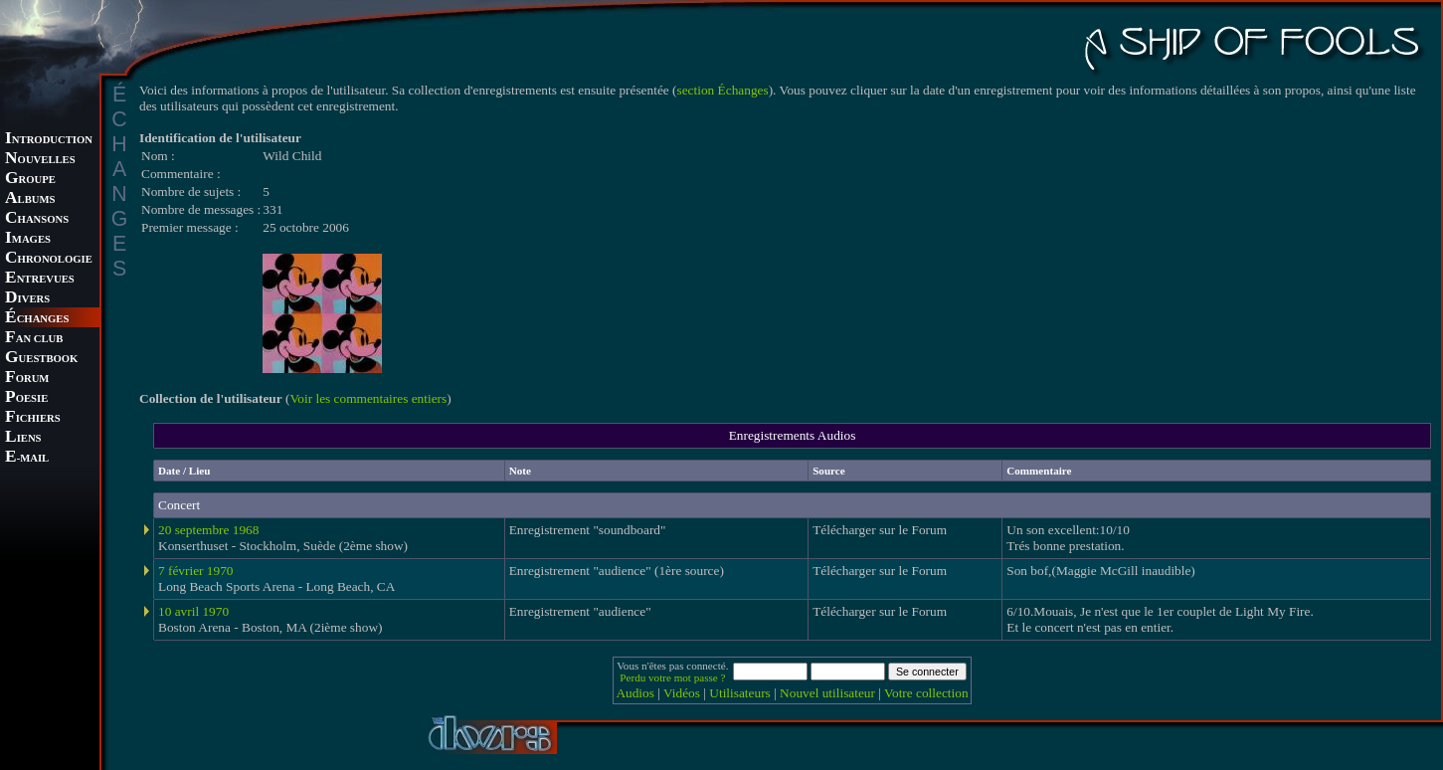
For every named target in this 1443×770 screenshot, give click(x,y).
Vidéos (681, 692)
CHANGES (37, 318)
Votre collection (926, 692)
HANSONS (37, 219)
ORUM (27, 378)
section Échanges (723, 90)
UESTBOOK (41, 358)
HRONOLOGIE (48, 259)
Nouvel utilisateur (827, 692)
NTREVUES (40, 279)
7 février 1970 (196, 570)
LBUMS (30, 199)
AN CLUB (34, 338)
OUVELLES (40, 159)
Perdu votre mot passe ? (672, 677)
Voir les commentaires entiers (368, 398)
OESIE (26, 398)
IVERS (27, 298)
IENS (23, 438)
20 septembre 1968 (208, 529)
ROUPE (30, 179)
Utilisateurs (739, 692)
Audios (635, 692)
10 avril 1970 (193, 611)
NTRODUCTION (48, 139)
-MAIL (27, 458)
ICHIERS (33, 418)
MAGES (28, 239)
